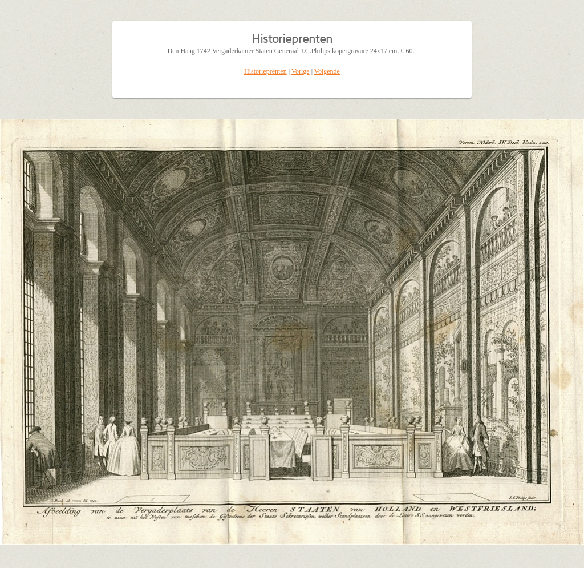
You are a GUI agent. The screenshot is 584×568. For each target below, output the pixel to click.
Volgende (327, 71)
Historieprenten (265, 71)
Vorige (300, 71)
